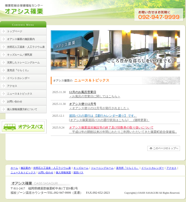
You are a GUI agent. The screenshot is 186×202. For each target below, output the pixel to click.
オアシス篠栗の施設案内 (21, 39)
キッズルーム (80, 168)
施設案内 (26, 168)
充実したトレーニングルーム (23, 62)
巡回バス (78, 172)
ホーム (14, 168)
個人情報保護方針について (22, 109)
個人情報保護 (63, 172)
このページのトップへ (165, 148)
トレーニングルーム (102, 168)
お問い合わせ (14, 101)
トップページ (14, 31)
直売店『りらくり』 (18, 70)
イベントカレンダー (18, 78)
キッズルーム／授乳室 (19, 54)
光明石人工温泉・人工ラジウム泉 (26, 47)
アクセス (12, 86)
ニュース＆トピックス (19, 93)
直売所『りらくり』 (127, 168)
